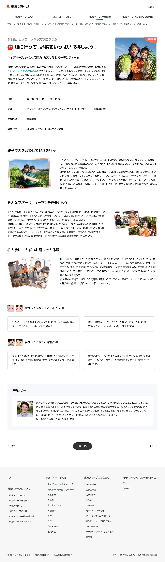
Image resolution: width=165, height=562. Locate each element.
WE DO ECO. (92, 526)
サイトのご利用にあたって (18, 555)
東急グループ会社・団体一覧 (21, 516)
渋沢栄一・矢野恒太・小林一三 (61, 489)
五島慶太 (52, 495)
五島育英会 (91, 484)
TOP (9, 24)
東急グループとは (17, 495)
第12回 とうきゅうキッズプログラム (91, 24)
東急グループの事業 (18, 511)
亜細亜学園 (91, 489)
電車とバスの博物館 (95, 511)
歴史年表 (52, 532)
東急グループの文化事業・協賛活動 (138, 17)
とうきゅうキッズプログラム (57, 24)
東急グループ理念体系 (19, 500)
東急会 (89, 537)
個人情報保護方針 (62, 555)
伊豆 (50, 521)
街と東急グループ (55, 505)
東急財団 (90, 500)
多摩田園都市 (54, 526)
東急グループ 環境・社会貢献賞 (100, 532)
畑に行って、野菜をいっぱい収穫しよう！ (130, 24)
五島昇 (51, 500)
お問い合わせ (41, 555)
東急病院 (90, 505)
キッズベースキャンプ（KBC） (21, 71)
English (152, 7)
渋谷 (50, 516)
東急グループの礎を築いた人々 (62, 484)
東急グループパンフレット (20, 521)
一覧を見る (82, 446)
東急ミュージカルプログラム (98, 521)
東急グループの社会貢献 (28, 24)
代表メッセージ (16, 506)
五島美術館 (91, 495)
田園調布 (52, 511)
